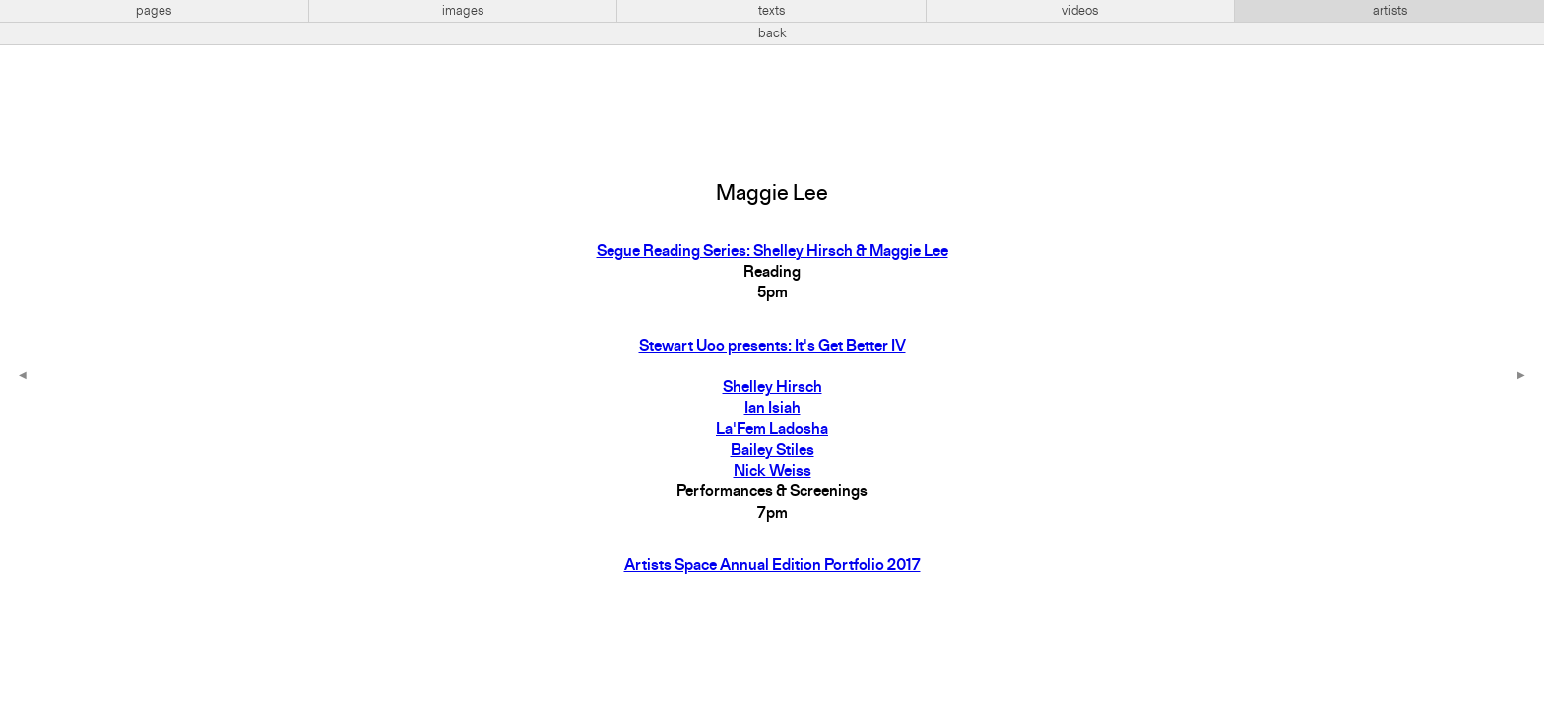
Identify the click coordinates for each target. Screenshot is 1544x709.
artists (1390, 11)
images (462, 11)
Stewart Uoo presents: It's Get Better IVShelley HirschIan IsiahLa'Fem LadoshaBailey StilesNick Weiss (772, 410)
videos (1080, 11)
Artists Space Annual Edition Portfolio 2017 (772, 566)
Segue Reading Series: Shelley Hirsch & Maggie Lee (772, 252)
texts (771, 11)
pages (153, 11)
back (772, 33)
